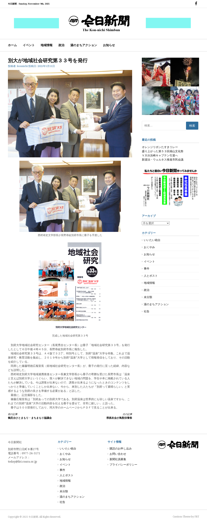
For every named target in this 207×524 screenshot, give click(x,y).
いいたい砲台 (152, 240)
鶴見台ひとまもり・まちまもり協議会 (36, 415)
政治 (61, 45)
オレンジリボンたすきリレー (160, 147)
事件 (146, 268)
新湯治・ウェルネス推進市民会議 (162, 159)
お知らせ (109, 45)
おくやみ (149, 247)
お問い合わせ (118, 453)
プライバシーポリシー (123, 464)
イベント (29, 45)
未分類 (148, 297)
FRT (197, 516)
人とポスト (151, 275)
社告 (146, 311)
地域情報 (46, 45)
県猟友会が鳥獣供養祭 (104, 415)
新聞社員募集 (118, 459)
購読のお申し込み (121, 448)
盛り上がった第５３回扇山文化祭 (162, 151)
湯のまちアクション (83, 45)
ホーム (12, 45)
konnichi (22, 66)
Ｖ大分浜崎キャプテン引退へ (160, 155)
